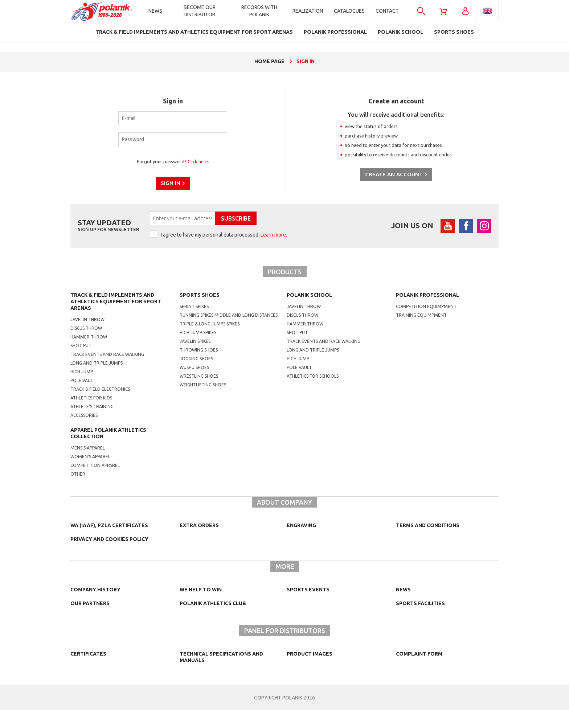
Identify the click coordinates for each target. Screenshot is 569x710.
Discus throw (86, 328)
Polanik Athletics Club (213, 603)
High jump (81, 371)
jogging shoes (196, 358)
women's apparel (90, 456)
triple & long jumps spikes (210, 323)
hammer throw (305, 323)
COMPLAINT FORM (419, 654)
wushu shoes (194, 367)
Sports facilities (420, 603)
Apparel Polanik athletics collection (108, 433)
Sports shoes (200, 295)
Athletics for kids (91, 397)
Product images (309, 654)
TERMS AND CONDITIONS (427, 525)
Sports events (308, 589)
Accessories (84, 415)
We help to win (201, 589)
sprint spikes (194, 306)
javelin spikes (195, 341)
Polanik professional (427, 295)
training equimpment (421, 315)
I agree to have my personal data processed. (224, 235)
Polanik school (309, 295)
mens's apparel (87, 448)
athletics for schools (313, 376)
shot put (297, 332)
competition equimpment (426, 306)
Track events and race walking (107, 354)
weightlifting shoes (203, 384)
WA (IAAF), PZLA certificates (109, 525)
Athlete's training (92, 406)
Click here (198, 161)
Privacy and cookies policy (109, 539)
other (77, 474)
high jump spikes (198, 332)
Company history (95, 589)
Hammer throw (88, 337)
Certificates (88, 654)
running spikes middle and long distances (229, 315)
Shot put (80, 345)
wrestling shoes (199, 376)
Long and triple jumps (96, 363)
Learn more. (274, 235)
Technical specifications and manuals (221, 657)
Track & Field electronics (100, 389)
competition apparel (95, 465)
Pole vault (82, 380)
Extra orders (199, 525)
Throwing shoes (199, 350)
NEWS (403, 589)
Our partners (90, 603)
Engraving (301, 525)
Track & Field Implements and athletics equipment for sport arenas (115, 301)
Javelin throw (87, 319)
